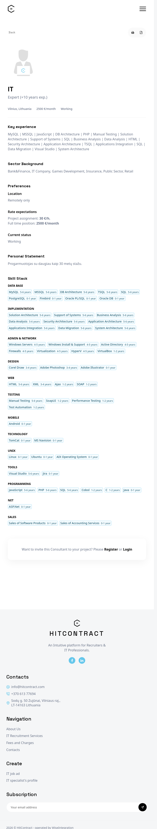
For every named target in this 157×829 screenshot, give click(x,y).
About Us (13, 729)
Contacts (13, 750)
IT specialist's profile (22, 780)
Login (127, 549)
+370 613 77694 (21, 694)
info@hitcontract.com (25, 687)
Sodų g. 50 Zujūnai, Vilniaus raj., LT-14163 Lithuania (33, 703)
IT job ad (13, 774)
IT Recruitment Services (24, 736)
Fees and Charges (20, 743)
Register (111, 549)
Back (12, 32)
